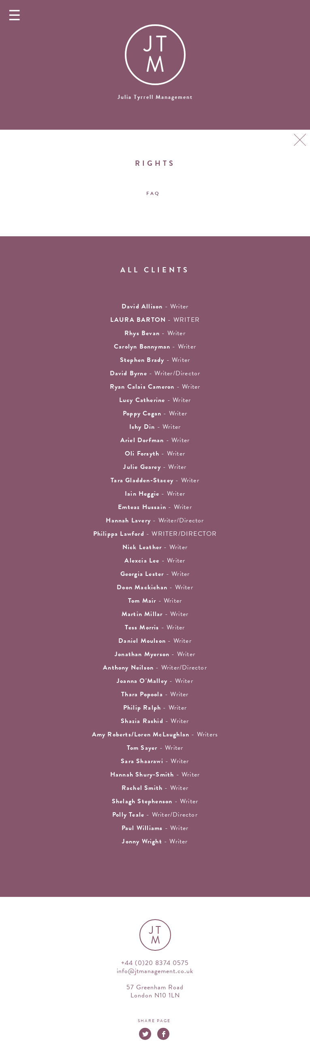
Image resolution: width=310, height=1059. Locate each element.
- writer (155, 306)
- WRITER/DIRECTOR (155, 534)
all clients (155, 269)
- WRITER (155, 320)
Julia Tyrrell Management (155, 97)
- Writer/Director (155, 373)
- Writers (155, 734)
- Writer (155, 387)
